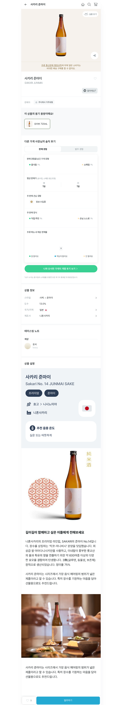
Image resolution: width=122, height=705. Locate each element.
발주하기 (68, 700)
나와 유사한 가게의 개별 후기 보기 (61, 268)
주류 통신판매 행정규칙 (51, 65)
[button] (95, 78)
